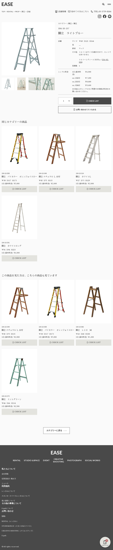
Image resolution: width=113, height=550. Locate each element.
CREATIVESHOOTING (58, 460)
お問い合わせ (7, 511)
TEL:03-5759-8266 (100, 11)
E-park (4, 536)
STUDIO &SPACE (32, 460)
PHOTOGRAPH (74, 460)
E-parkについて (7, 509)
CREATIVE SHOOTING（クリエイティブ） (18, 531)
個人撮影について (8, 501)
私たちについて (8, 469)
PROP (17, 12)
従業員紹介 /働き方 (9, 479)
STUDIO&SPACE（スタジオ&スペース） (17, 526)
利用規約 (6, 487)
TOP (3, 12)
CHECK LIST (92, 101)
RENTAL (10, 12)
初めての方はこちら (77, 11)
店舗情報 (59, 11)
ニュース (5, 484)
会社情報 (5, 474)
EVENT (46, 460)
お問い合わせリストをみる (84, 109)
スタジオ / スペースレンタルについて (16, 496)
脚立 (23, 12)
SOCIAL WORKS (92, 460)
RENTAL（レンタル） (10, 522)
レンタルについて (8, 492)
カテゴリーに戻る (56, 431)
